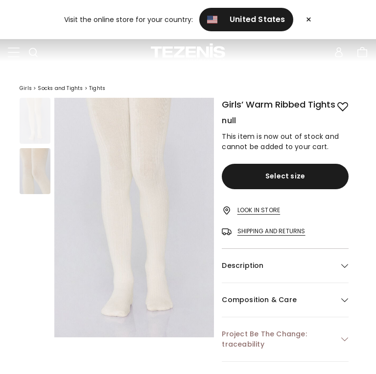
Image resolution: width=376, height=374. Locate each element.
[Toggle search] (33, 53)
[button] (285, 266)
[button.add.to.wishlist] (343, 105)
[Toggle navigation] (14, 53)
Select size (285, 176)
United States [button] (246, 19)
